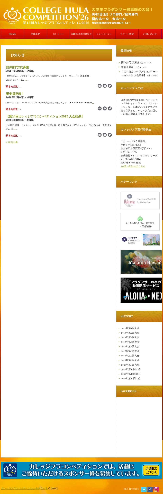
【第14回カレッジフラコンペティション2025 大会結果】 (45, 116)
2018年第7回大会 (130, 355)
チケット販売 (127, 34)
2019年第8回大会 (130, 360)
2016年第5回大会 (130, 346)
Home (12, 34)
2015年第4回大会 (130, 342)
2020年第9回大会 (130, 365)
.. (25, 80)
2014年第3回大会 (130, 337)
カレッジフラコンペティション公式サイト (24, 488)
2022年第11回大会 (131, 374)
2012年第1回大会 (130, 328)
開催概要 (35, 34)
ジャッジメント (104, 34)
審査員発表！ (15, 93)
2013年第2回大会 (130, 333)
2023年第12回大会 (131, 378)
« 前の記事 (12, 142)
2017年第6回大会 (130, 351)
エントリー (58, 34)
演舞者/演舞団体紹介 (81, 34)
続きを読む (12, 86)
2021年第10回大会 (131, 369)
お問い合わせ (150, 34)
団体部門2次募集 (17, 67)
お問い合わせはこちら (133, 166)
